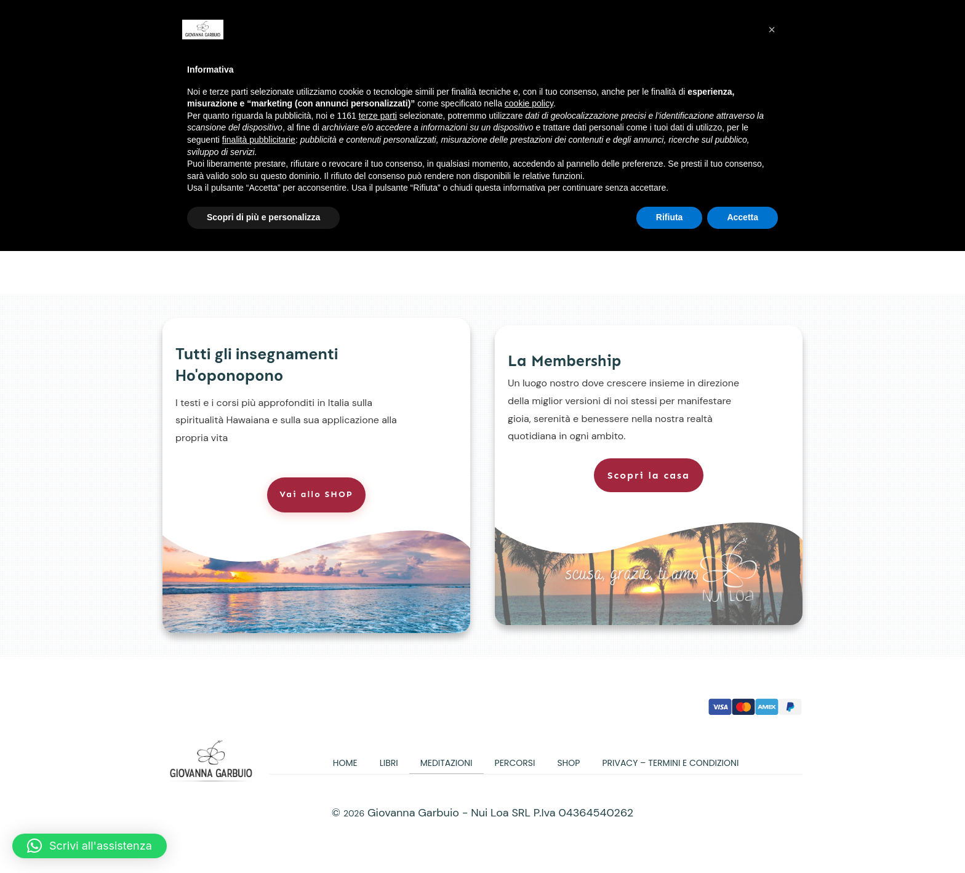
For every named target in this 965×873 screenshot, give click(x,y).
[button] (89, 846)
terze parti (378, 116)
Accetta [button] (742, 217)
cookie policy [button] (529, 103)
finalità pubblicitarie (258, 140)
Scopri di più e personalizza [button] (263, 217)
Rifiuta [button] (669, 217)
